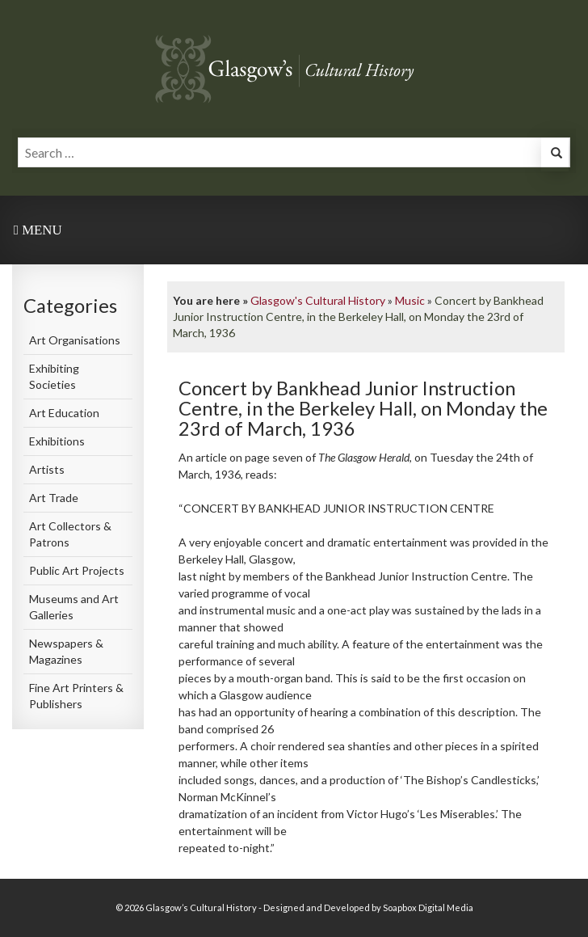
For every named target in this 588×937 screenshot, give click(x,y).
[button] (555, 154)
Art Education (64, 413)
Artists (47, 469)
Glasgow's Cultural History (317, 300)
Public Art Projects (76, 570)
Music (410, 300)
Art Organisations (74, 340)
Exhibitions (57, 441)
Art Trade (53, 497)
